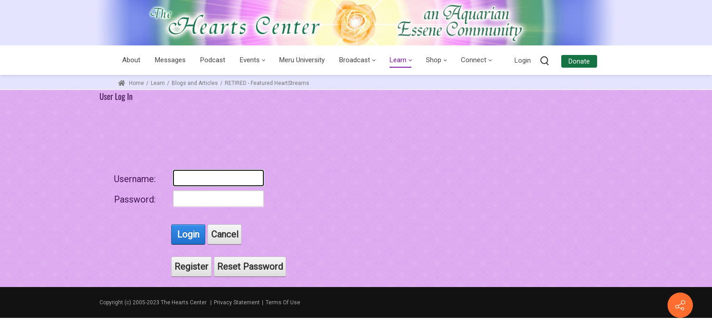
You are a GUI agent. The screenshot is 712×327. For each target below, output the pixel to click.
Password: (135, 199)
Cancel (224, 234)
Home (131, 83)
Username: (135, 178)
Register (191, 266)
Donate (579, 61)
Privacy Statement (237, 302)
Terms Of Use (283, 302)
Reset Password (250, 266)
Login (522, 60)
